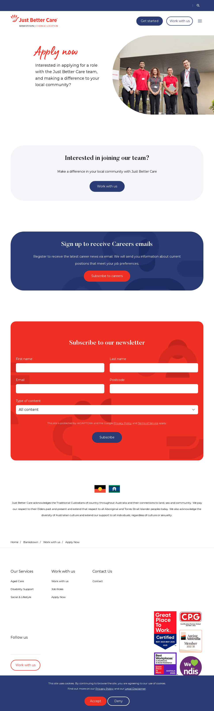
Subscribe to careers (107, 276)
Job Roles (57, 589)
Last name (118, 359)
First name (24, 359)
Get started (149, 21)
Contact (97, 581)
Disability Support (22, 589)
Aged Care (17, 581)
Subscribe (107, 437)
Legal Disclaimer (135, 688)
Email (20, 380)
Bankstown (30, 542)
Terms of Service (148, 423)
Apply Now (58, 597)
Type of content (28, 401)
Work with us (180, 21)
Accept (95, 701)
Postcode (117, 380)
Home (14, 542)
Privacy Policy (123, 423)
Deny (118, 701)
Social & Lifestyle (21, 597)
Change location (47, 26)
